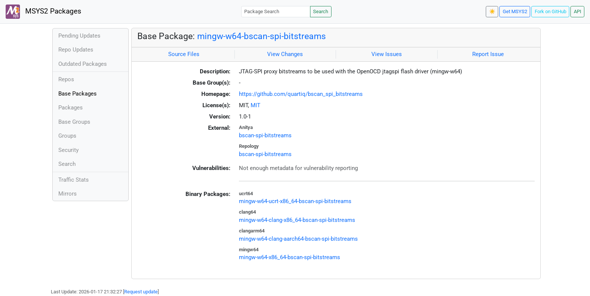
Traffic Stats (73, 179)
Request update (141, 291)
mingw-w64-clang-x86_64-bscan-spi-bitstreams (297, 220)
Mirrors (67, 193)
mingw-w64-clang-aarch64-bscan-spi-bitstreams (298, 238)
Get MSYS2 (515, 11)
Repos (66, 79)
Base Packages (77, 93)
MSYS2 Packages (43, 12)
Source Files (183, 54)
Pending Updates (79, 35)
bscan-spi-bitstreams (265, 135)
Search (320, 11)
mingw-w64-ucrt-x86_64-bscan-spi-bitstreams (295, 201)
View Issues (386, 54)
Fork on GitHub (550, 11)
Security (68, 150)
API (577, 11)
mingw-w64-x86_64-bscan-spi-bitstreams (289, 257)
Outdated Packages (82, 64)
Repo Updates (75, 49)
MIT (255, 105)
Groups (67, 135)
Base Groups (74, 121)
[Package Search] (275, 11)
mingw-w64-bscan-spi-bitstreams (261, 36)
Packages (70, 107)
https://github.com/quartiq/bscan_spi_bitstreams (301, 94)
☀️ (492, 11)
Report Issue (488, 54)
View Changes (285, 54)
